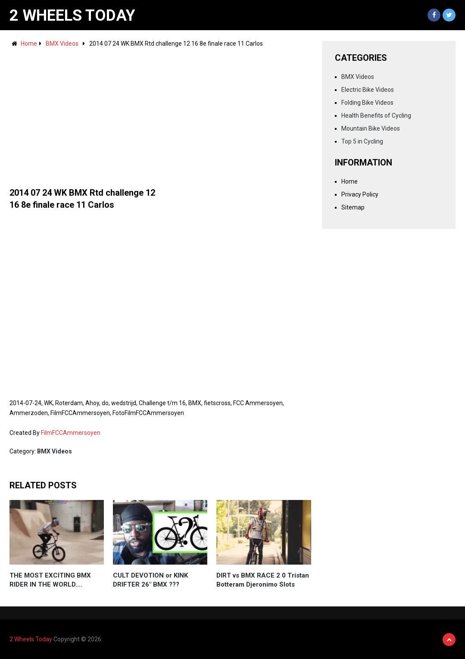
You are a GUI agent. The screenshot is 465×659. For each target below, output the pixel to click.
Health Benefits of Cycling (376, 115)
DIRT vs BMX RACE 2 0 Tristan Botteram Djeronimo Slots (262, 580)
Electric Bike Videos (367, 89)
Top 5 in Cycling (362, 141)
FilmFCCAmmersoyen (70, 432)
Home (29, 43)
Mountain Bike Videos (370, 128)
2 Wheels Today (72, 15)
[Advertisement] (160, 113)
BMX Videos (62, 43)
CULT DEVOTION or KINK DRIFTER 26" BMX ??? (150, 580)
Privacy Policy (359, 194)
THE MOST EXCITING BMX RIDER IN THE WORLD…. (50, 580)
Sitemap (353, 207)
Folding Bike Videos (367, 102)
